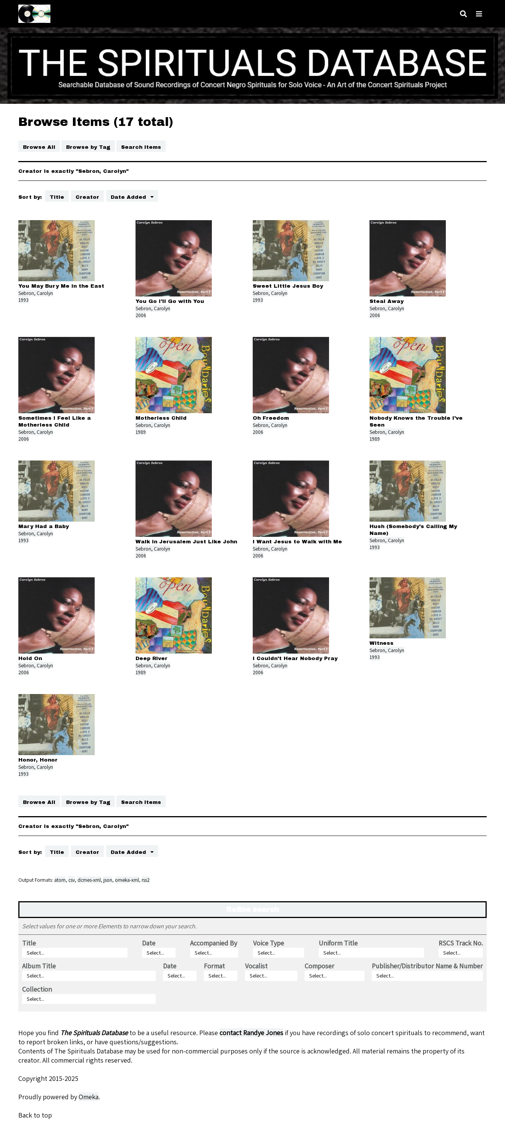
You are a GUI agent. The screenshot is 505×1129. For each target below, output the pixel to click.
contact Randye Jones (251, 1032)
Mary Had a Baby (43, 526)
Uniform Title (338, 943)
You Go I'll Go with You (170, 301)
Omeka (88, 1096)
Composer (319, 966)
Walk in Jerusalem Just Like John (186, 541)
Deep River (152, 658)
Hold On (30, 658)
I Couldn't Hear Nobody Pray (295, 658)
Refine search (252, 909)
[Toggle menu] (479, 14)
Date (148, 943)
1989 (141, 431)
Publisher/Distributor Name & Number (427, 966)
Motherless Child (161, 418)
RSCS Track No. (461, 943)
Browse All (39, 147)
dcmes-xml (89, 879)
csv (71, 879)
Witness (381, 643)
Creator (87, 197)
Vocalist (256, 966)
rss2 (146, 879)
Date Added (129, 197)
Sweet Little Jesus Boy (288, 286)
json (107, 879)
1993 (23, 299)
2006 (141, 315)
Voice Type (268, 943)
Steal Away (386, 301)
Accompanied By (213, 943)
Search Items (141, 147)
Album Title (39, 966)
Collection (37, 989)
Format (214, 966)
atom (60, 879)
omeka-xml (127, 879)
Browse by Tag (88, 147)
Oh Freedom (271, 418)
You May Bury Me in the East (61, 286)
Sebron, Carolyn (35, 293)
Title (57, 197)
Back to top (35, 1115)
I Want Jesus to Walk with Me (297, 541)
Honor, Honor (38, 760)
